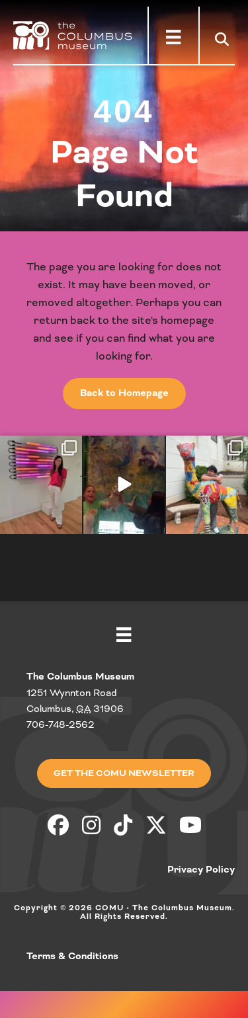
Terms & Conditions (72, 956)
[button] (224, 39)
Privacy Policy (201, 870)
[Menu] (173, 37)
